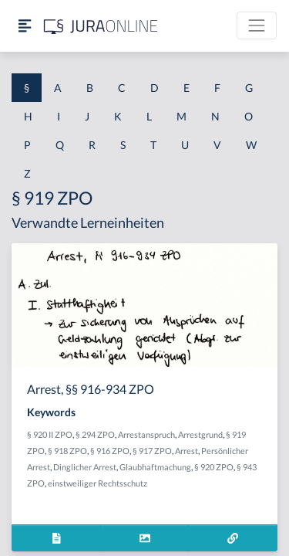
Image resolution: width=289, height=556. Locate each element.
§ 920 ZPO (214, 467)
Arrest (186, 451)
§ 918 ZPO (67, 451)
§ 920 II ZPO (49, 434)
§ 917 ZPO (152, 451)
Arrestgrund (200, 434)
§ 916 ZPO (109, 451)
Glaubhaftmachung (155, 467)
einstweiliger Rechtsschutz (97, 483)
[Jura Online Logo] (101, 26)
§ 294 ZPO (95, 434)
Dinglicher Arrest (84, 467)
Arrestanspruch (146, 434)
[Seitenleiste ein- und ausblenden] (24, 26)
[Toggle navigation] (257, 25)
